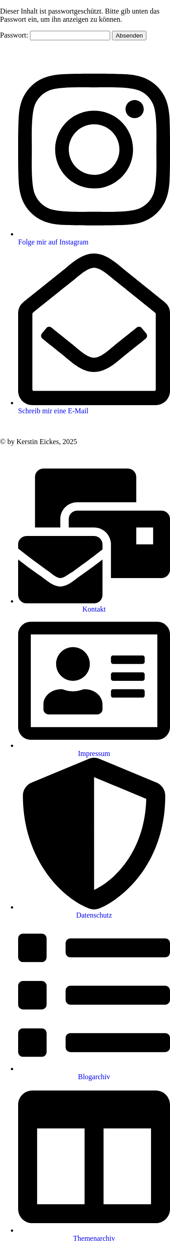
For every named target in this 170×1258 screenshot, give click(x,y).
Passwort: (55, 35)
